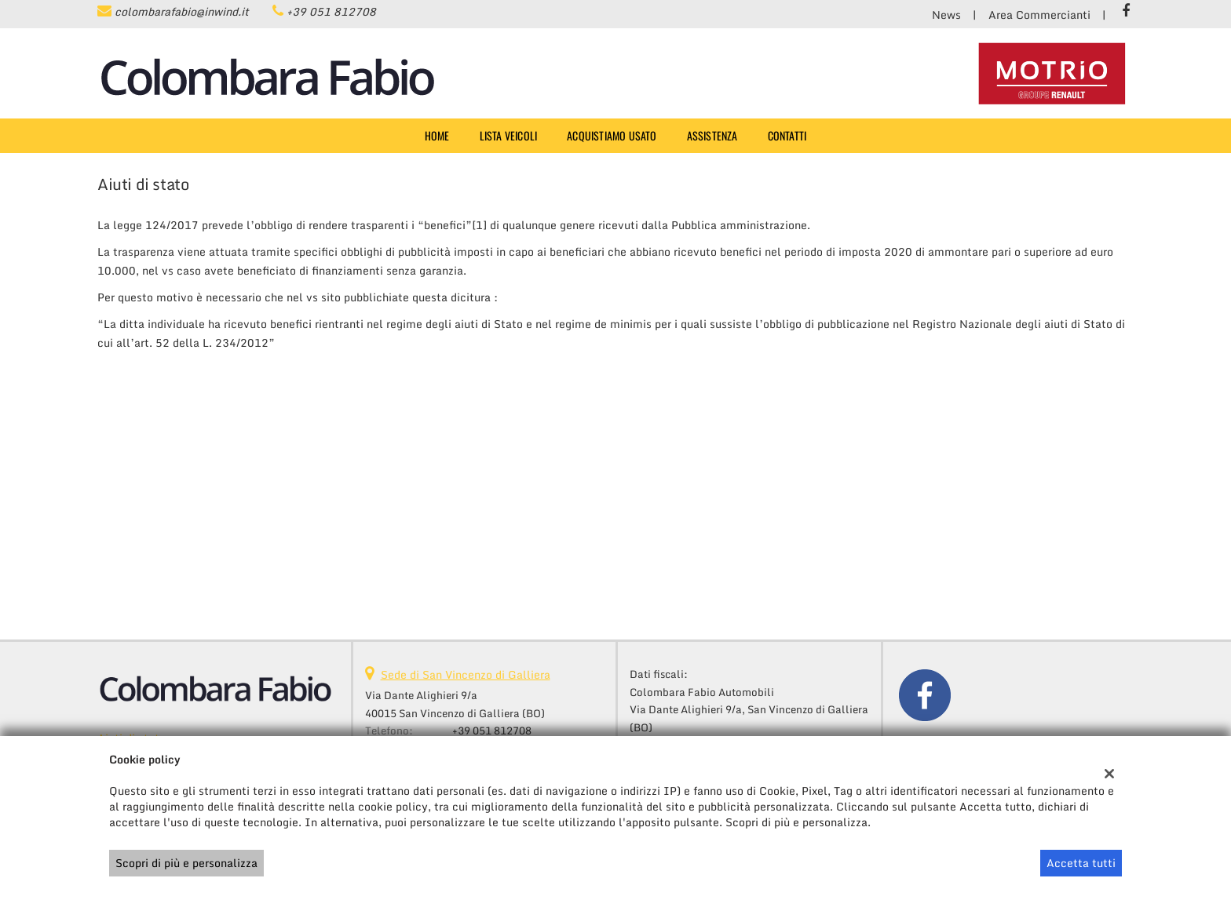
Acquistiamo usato (611, 135)
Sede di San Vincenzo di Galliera (465, 674)
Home (437, 135)
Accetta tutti (1081, 863)
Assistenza (712, 135)
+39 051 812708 (331, 11)
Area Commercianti (1039, 14)
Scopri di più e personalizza (186, 863)
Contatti (787, 135)
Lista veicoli (509, 135)
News (946, 14)
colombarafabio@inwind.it (182, 11)
